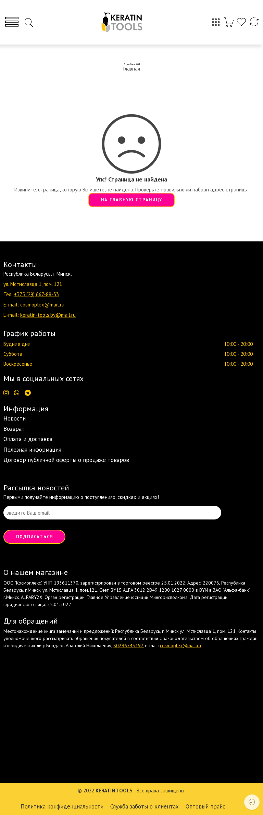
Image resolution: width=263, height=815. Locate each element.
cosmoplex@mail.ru (42, 304)
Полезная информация (32, 449)
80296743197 (128, 645)
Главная (131, 68)
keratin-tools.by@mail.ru (48, 315)
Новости (14, 418)
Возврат (14, 428)
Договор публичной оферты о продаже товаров (66, 460)
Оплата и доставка (27, 439)
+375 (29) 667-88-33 (36, 294)
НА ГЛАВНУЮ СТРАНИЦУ (131, 199)
